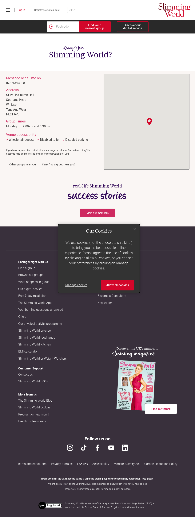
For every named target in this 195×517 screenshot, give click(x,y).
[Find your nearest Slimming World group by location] (51, 27)
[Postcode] (63, 26)
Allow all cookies (117, 285)
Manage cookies (76, 285)
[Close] (134, 229)
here (142, 507)
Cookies (82, 464)
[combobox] (79, 26)
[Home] (174, 10)
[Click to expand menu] (8, 10)
